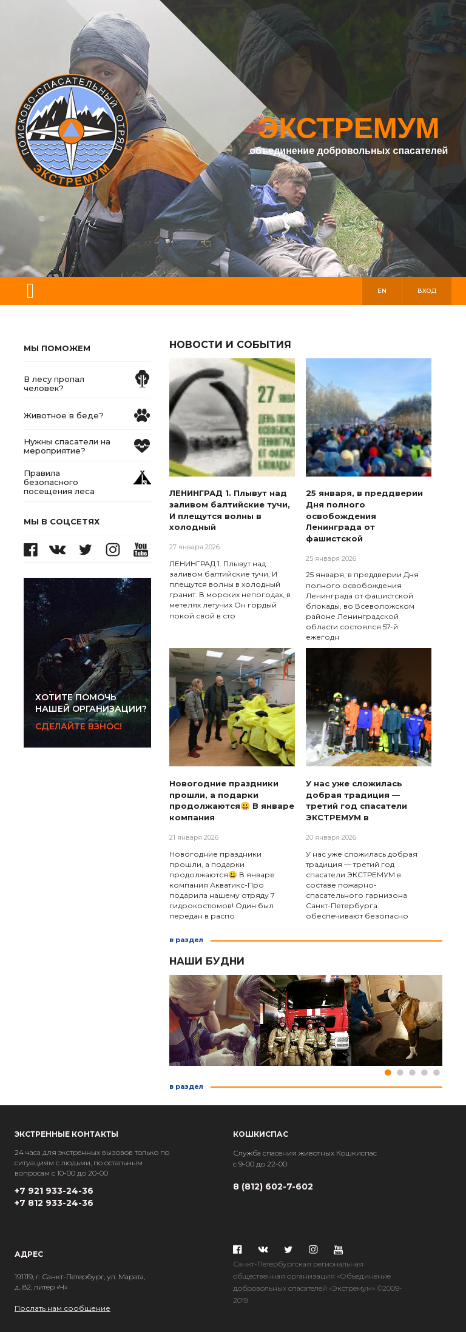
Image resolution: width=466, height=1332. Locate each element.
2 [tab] (400, 1072)
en (382, 291)
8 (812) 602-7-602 (273, 1186)
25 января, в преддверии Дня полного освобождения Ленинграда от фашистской (364, 515)
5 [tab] (436, 1072)
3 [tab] (412, 1072)
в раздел (186, 939)
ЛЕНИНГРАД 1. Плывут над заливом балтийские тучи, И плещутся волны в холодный (229, 510)
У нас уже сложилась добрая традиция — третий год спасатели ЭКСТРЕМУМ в (356, 800)
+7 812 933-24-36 (54, 1202)
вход (426, 291)
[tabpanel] (214, 1020)
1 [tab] (388, 1072)
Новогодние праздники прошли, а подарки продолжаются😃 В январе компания (231, 800)
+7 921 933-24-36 (54, 1190)
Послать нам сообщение (62, 1308)
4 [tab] (424, 1072)
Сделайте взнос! (93, 712)
